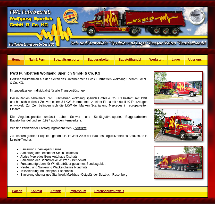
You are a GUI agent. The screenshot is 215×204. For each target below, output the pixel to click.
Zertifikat (80, 128)
